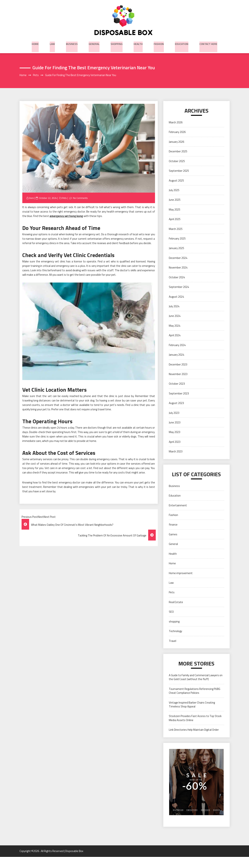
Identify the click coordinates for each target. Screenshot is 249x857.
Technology (175, 631)
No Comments (81, 198)
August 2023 (176, 403)
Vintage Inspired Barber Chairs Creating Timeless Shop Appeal (192, 705)
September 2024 (179, 287)
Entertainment (178, 505)
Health (138, 43)
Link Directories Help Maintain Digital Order (194, 730)
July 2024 (174, 306)
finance (173, 525)
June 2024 (174, 316)
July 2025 (174, 190)
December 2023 (178, 364)
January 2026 (176, 142)
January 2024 (176, 355)
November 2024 (178, 268)
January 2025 (176, 248)
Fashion (159, 43)
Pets (64, 198)
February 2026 (177, 132)
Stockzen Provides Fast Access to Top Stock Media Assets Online (195, 718)
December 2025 (178, 152)
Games (173, 534)
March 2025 (175, 229)
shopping (117, 43)
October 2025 (177, 161)
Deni (31, 198)
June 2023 (174, 422)
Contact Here (208, 43)
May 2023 (174, 432)
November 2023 (178, 374)
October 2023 (177, 384)
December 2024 (178, 258)
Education (181, 43)
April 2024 (174, 335)
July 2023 (174, 413)
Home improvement (181, 573)
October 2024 (177, 277)
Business (72, 43)
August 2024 (176, 297)
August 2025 (176, 181)
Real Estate (176, 602)
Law (52, 43)
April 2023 (174, 442)
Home (35, 43)
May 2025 (174, 210)
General (94, 43)
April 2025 (174, 219)
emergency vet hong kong (66, 216)
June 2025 (174, 200)
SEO (171, 612)
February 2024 (177, 345)
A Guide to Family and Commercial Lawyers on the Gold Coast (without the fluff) (195, 677)
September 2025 (179, 171)
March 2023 (175, 452)
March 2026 (175, 122)
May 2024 (174, 326)
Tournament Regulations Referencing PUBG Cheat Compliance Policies (194, 691)
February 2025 (177, 239)
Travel (172, 641)
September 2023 (179, 393)
